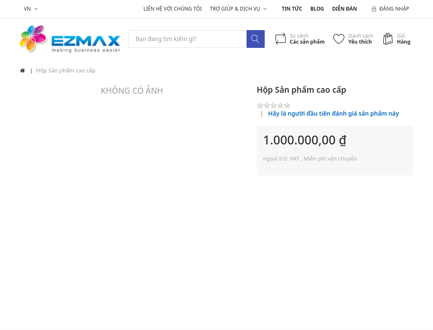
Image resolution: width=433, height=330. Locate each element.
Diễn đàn (344, 8)
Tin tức (292, 8)
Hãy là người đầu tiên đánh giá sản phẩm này (333, 114)
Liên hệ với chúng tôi (172, 8)
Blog (317, 8)
